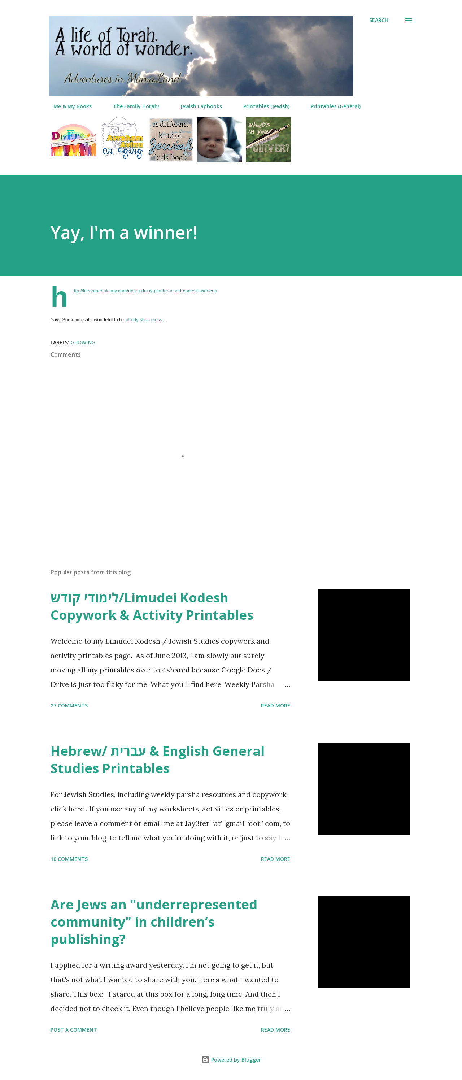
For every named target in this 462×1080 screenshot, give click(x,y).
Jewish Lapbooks (197, 106)
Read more (275, 705)
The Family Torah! (132, 106)
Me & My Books (68, 106)
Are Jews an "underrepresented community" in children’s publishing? (154, 922)
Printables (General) (331, 106)
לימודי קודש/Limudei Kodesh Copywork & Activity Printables (152, 606)
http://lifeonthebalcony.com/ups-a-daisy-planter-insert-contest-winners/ (145, 290)
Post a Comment (74, 1029)
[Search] (378, 20)
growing (83, 342)
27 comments (69, 705)
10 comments (69, 858)
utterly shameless (144, 319)
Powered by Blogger (231, 1059)
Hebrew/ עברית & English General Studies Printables (158, 759)
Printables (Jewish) (262, 106)
